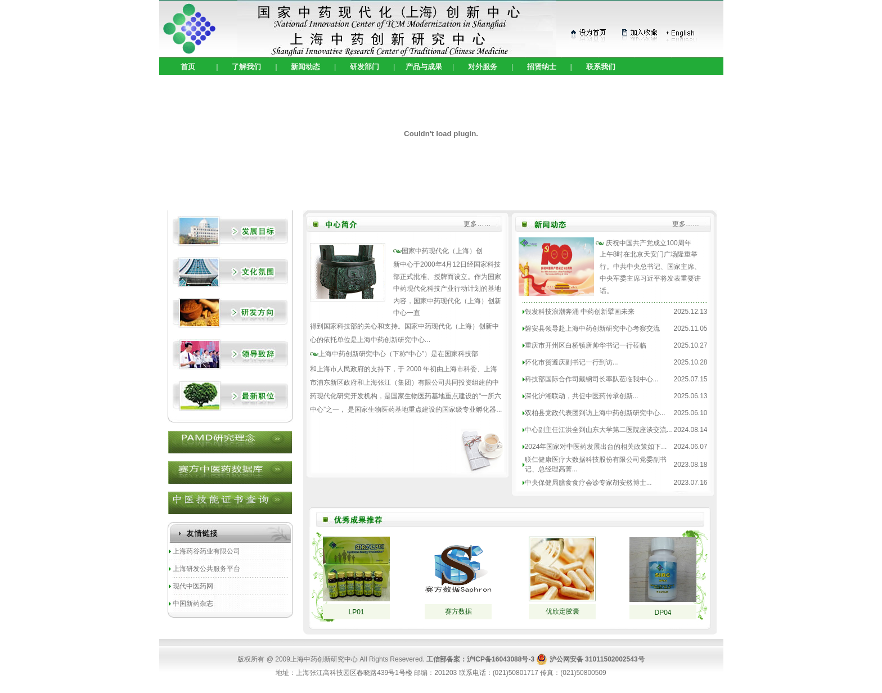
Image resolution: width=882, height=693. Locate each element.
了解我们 (246, 66)
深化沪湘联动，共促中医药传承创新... (581, 396)
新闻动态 (305, 66)
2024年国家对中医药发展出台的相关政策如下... (596, 447)
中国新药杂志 (193, 604)
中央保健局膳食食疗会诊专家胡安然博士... (588, 483)
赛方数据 (458, 611)
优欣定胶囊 (562, 611)
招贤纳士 (541, 66)
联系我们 (600, 66)
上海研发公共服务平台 (206, 569)
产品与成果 (424, 66)
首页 (188, 66)
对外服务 (482, 66)
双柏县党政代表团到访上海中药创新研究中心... (595, 413)
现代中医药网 (193, 586)
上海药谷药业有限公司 (206, 551)
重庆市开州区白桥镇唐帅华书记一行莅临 (585, 345)
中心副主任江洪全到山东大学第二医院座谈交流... (598, 430)
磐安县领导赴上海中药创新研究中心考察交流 (592, 328)
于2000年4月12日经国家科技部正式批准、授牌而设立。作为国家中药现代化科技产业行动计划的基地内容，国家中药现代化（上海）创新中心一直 (447, 288)
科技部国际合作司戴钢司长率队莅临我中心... (592, 379)
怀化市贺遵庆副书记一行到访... (571, 362)
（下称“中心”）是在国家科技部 (398, 354)
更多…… (477, 224)
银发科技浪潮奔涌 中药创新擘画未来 (579, 312)
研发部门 (364, 66)
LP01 (356, 612)
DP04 (662, 612)
